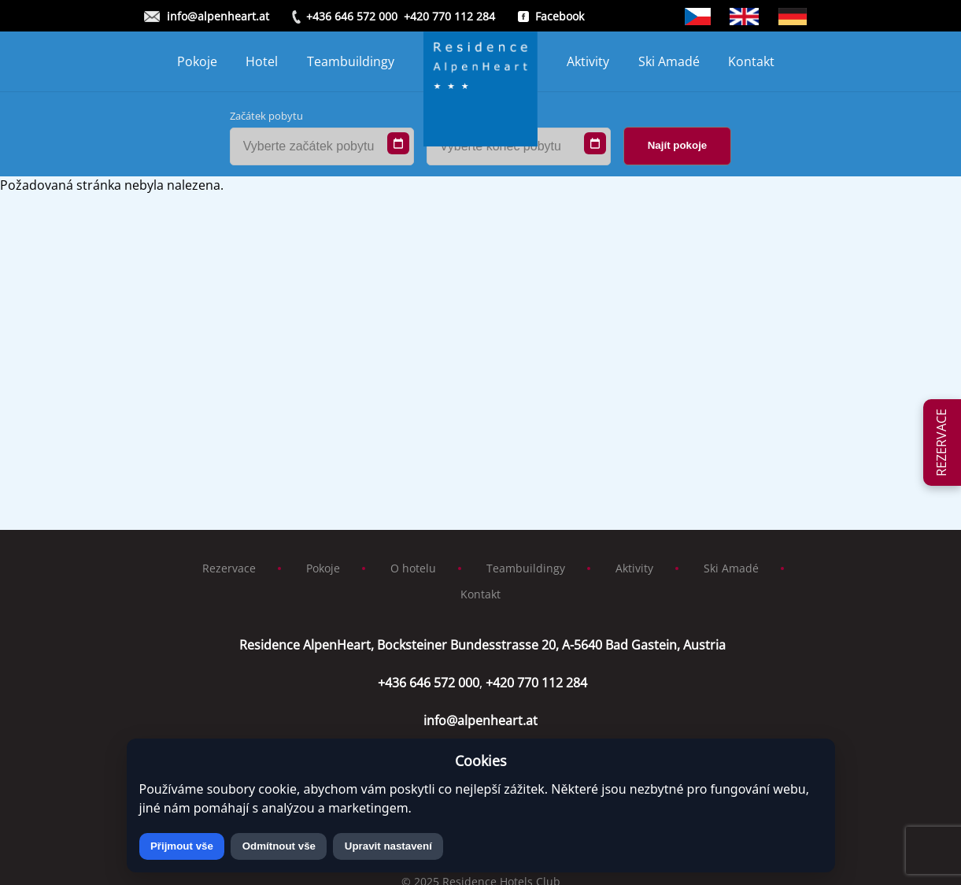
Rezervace (229, 568)
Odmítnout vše (279, 846)
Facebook (559, 16)
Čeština (698, 16)
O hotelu (413, 568)
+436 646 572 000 (351, 16)
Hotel (262, 61)
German (792, 16)
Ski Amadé (669, 61)
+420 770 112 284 (449, 16)
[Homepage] (480, 61)
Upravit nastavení (388, 846)
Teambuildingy (350, 61)
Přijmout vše (181, 846)
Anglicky (744, 16)
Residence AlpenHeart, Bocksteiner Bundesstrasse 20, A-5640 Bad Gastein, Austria (481, 645)
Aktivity (588, 61)
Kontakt (751, 61)
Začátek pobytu (266, 116)
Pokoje (197, 61)
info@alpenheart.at (218, 16)
